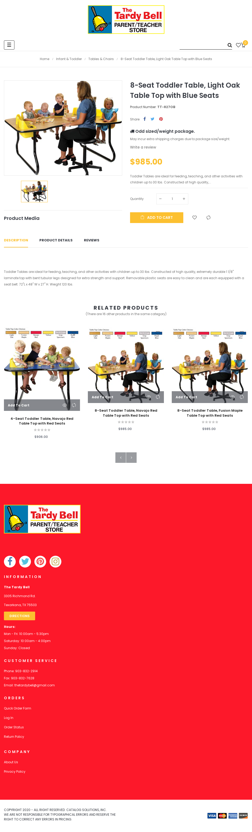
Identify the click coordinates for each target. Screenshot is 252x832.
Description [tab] (16, 240)
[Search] (206, 45)
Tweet (152, 119)
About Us (11, 762)
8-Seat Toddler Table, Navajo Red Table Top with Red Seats (126, 413)
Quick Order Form (17, 708)
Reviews (91, 240)
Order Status (14, 727)
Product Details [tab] (56, 240)
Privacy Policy (14, 771)
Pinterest (161, 119)
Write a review (143, 147)
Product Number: (143, 107)
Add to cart (157, 217)
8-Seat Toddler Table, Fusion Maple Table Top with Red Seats (210, 413)
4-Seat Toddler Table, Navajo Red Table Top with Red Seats (41, 421)
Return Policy (14, 736)
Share (144, 119)
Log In (8, 718)
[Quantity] (172, 199)
